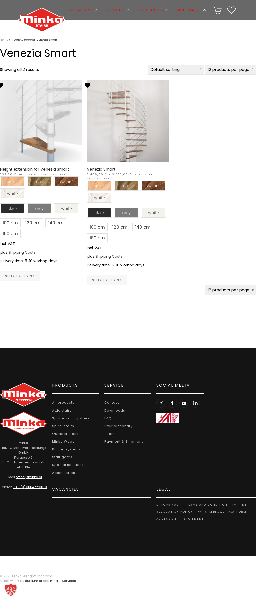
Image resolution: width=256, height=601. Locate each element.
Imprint (238, 505)
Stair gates (61, 457)
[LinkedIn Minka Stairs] (194, 403)
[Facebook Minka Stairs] (171, 403)
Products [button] (153, 10)
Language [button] (191, 10)
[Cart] (218, 10)
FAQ (106, 418)
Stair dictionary (117, 426)
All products (62, 402)
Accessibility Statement (178, 519)
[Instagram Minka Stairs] (159, 403)
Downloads (113, 410)
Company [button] (84, 10)
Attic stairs (60, 410)
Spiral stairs (62, 426)
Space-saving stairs (69, 418)
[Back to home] (42, 10)
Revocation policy (173, 512)
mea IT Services (63, 581)
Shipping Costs (22, 252)
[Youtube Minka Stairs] (182, 403)
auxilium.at (33, 581)
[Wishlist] (231, 10)
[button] (218, 10)
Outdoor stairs (64, 433)
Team (108, 433)
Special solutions (67, 465)
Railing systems (65, 449)
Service (112, 385)
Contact (110, 402)
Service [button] (118, 10)
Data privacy (167, 505)
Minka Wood (62, 441)
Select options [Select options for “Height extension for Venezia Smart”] (20, 276)
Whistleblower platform (221, 512)
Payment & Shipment (122, 441)
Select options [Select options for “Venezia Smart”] (107, 280)
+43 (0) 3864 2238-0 (29, 487)
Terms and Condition (205, 505)
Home (4, 40)
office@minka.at (28, 477)
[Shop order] (176, 70)
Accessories (62, 472)
